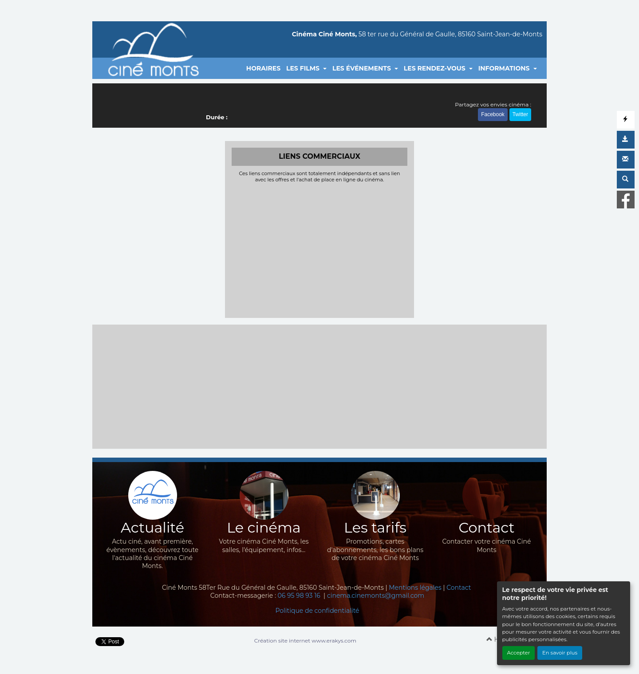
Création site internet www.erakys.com (305, 640)
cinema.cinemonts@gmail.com (375, 596)
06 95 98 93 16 (300, 596)
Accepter (518, 653)
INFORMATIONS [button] (505, 68)
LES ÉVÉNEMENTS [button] (362, 68)
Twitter (520, 114)
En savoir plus (559, 653)
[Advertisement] (320, 249)
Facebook (493, 114)
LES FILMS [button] (303, 68)
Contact (458, 588)
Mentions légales (415, 588)
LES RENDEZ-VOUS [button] (435, 68)
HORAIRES (263, 68)
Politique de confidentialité (317, 611)
